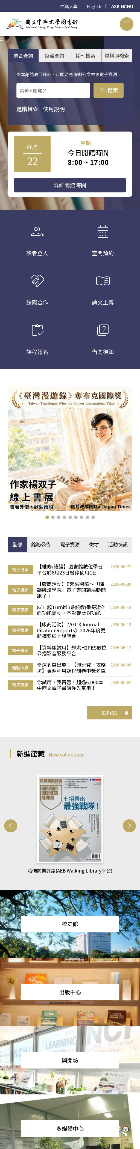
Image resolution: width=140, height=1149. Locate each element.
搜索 (108, 90)
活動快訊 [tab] (118, 544)
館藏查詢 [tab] (54, 55)
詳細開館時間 (70, 185)
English (94, 6)
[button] (47, 517)
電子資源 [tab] (70, 544)
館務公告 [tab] (41, 544)
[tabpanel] (70, 627)
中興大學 (69, 6)
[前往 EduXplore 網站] (125, 1131)
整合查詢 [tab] (23, 55)
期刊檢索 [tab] (85, 55)
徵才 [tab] (94, 544)
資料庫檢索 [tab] (116, 55)
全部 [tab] (17, 544)
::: (1, 15)
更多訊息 (115, 713)
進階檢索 (27, 109)
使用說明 (54, 109)
